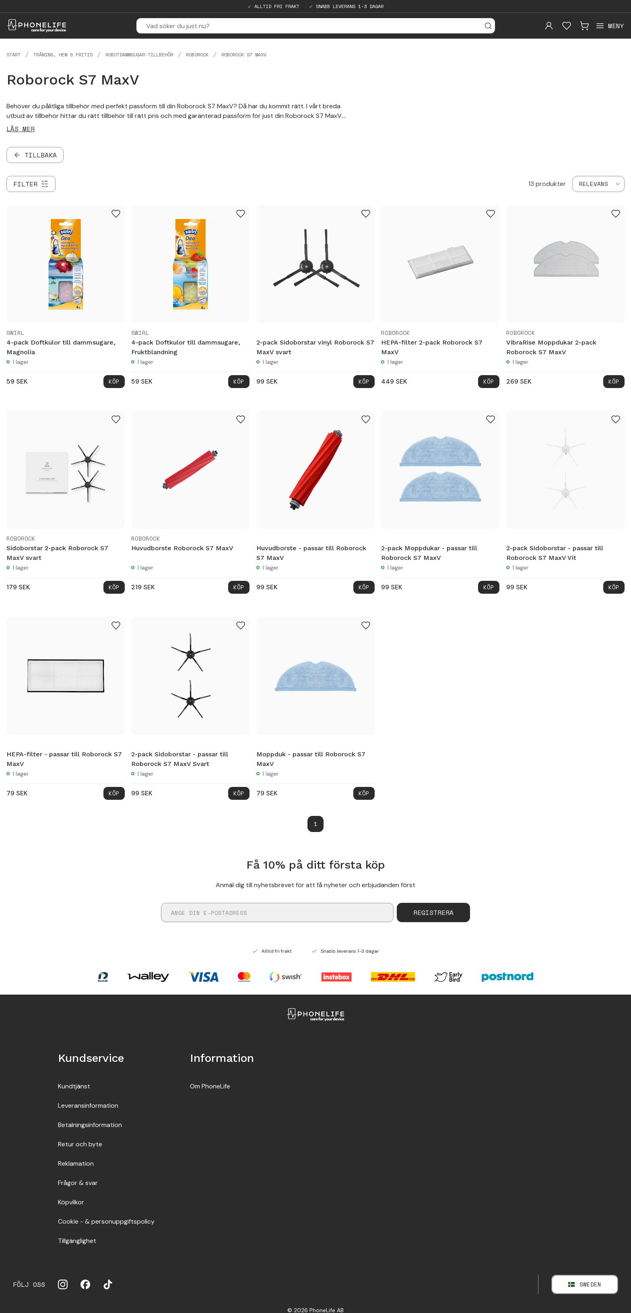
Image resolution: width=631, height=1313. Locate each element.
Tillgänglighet (77, 1241)
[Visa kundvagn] (584, 26)
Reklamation (76, 1163)
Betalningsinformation (90, 1125)
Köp (114, 381)
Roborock (197, 55)
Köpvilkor (71, 1202)
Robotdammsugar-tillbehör (139, 55)
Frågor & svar (78, 1183)
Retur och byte (80, 1144)
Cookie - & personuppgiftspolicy (106, 1221)
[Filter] (31, 184)
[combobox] (598, 184)
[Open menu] (610, 26)
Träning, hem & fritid (63, 55)
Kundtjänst (74, 1086)
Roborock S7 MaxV (243, 55)
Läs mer (20, 129)
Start (13, 55)
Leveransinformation (88, 1105)
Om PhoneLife (210, 1086)
